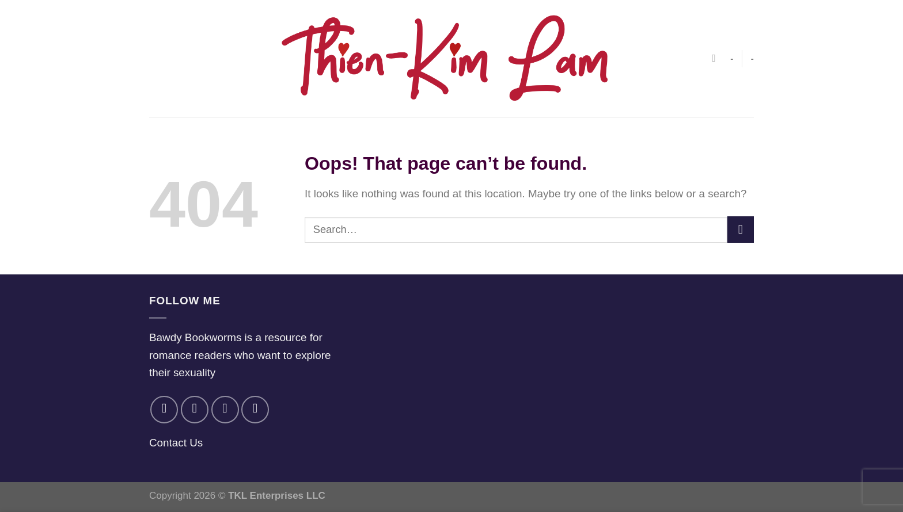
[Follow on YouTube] (255, 409)
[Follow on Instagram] (194, 409)
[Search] (717, 59)
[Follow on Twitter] (225, 409)
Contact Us (176, 443)
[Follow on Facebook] (164, 409)
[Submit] (740, 229)
